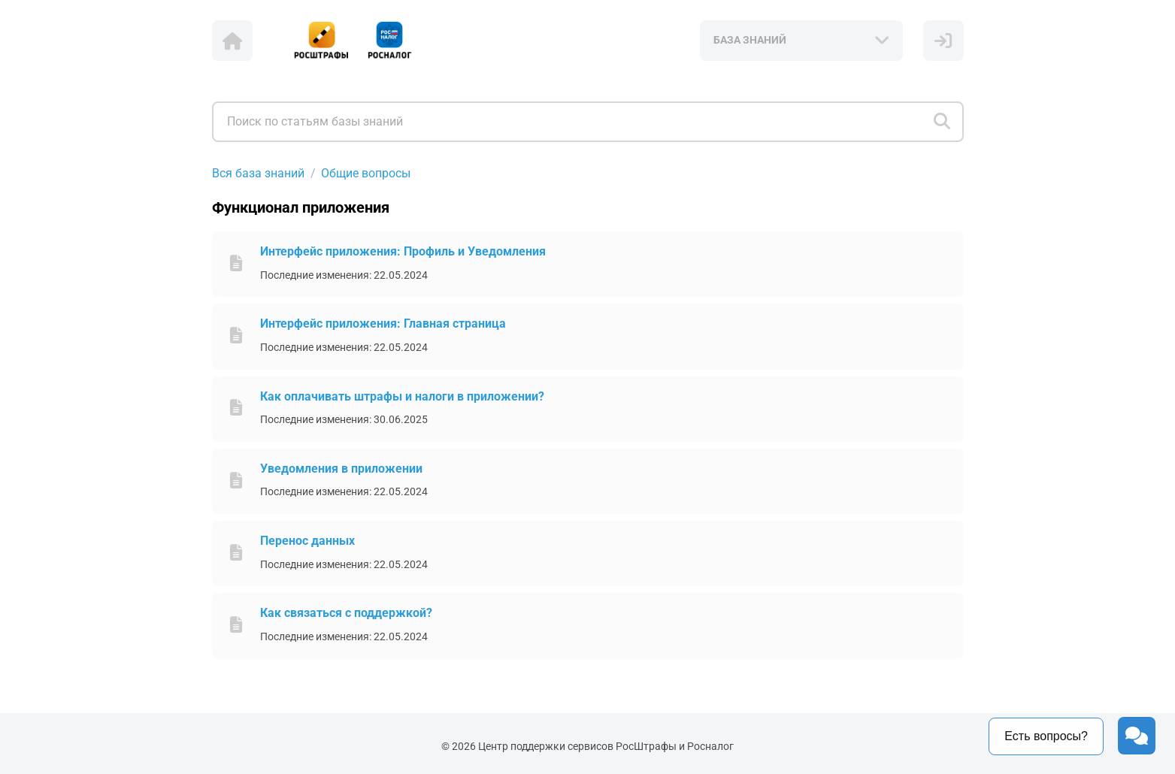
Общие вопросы (365, 173)
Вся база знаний (258, 173)
